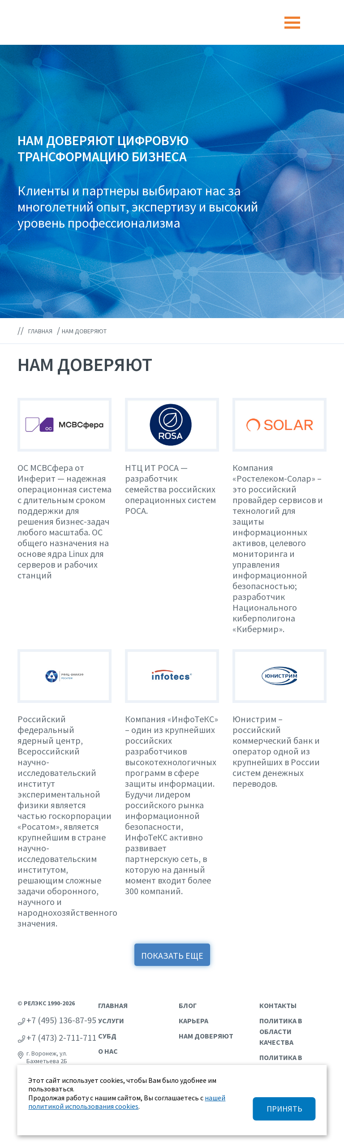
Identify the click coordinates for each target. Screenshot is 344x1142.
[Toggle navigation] (292, 22)
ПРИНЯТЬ (284, 1108)
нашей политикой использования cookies (126, 1102)
